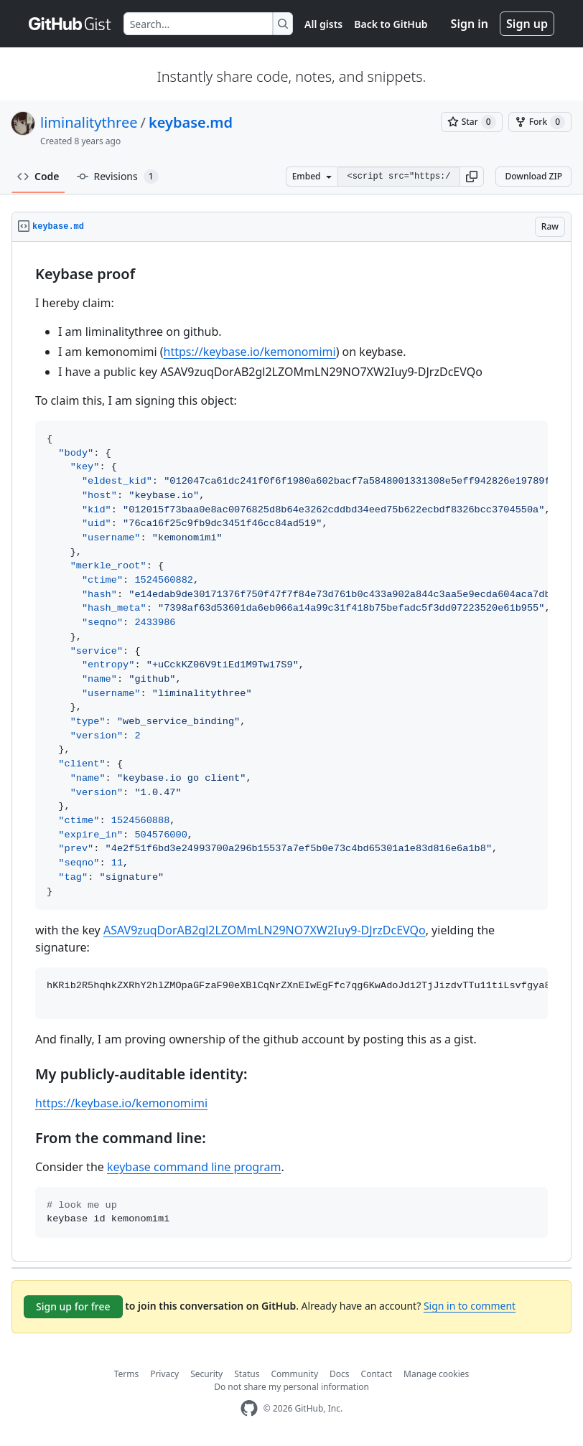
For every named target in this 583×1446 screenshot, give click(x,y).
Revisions (118, 176)
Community (294, 1374)
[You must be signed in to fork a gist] (540, 122)
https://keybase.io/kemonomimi (250, 352)
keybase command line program (194, 1167)
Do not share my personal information (291, 1387)
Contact (376, 1374)
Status (246, 1374)
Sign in (469, 24)
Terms (126, 1374)
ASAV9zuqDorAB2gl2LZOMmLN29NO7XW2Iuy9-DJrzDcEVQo (264, 930)
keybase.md (191, 122)
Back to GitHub (390, 24)
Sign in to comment (470, 1306)
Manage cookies (436, 1374)
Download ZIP (533, 176)
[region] (291, 752)
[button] (472, 176)
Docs (340, 1374)
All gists (323, 24)
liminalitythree (89, 122)
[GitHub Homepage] (249, 1408)
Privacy (164, 1374)
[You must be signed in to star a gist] (472, 122)
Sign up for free (73, 1306)
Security (206, 1374)
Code (38, 176)
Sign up (527, 24)
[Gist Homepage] (70, 23)
